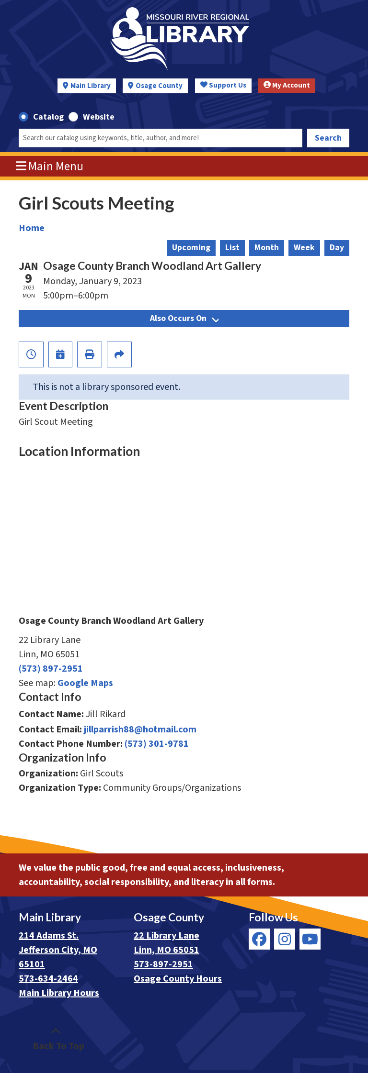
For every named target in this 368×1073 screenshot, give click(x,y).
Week (304, 248)
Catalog (48, 117)
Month (266, 248)
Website (99, 117)
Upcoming (191, 248)
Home (32, 228)
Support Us (223, 85)
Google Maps (85, 683)
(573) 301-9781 (157, 744)
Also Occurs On (184, 318)
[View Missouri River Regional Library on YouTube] (310, 939)
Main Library (90, 86)
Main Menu (50, 166)
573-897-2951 (163, 964)
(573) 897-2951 (51, 668)
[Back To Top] (56, 1039)
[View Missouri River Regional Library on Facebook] (259, 939)
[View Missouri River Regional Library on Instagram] (284, 939)
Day (337, 248)
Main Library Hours (59, 993)
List (232, 248)
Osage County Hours (178, 978)
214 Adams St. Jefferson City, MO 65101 (58, 950)
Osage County (159, 86)
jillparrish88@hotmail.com (140, 729)
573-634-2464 (48, 978)
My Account (287, 85)
